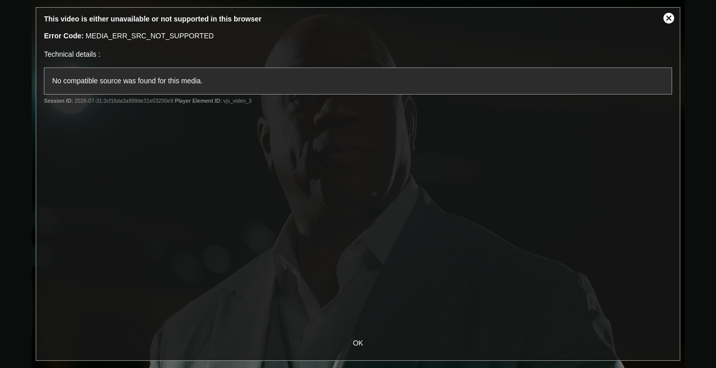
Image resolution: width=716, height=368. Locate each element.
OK (358, 343)
